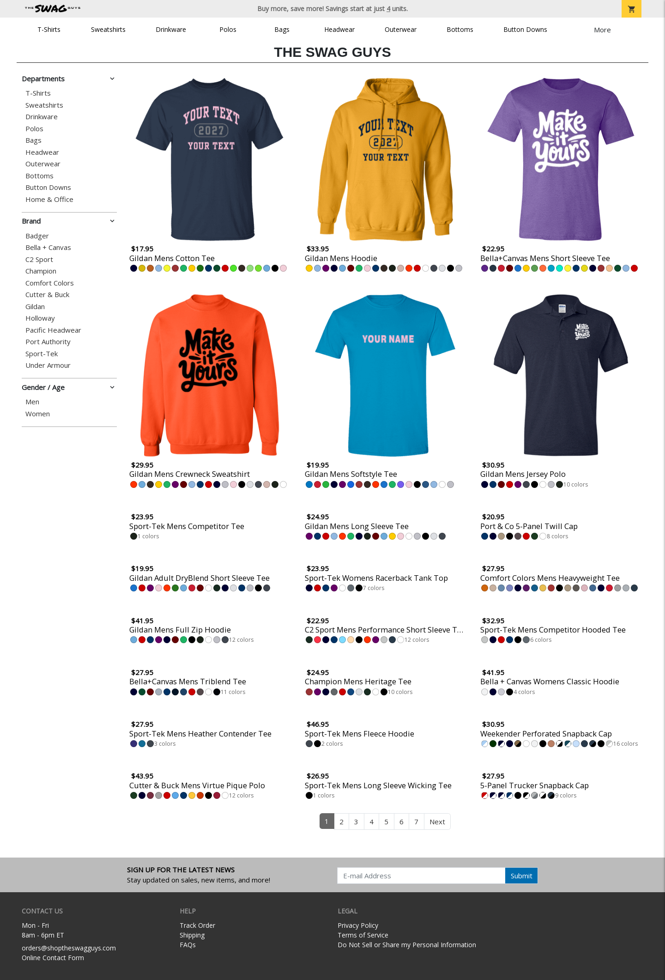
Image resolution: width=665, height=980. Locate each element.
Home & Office (49, 199)
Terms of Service (363, 935)
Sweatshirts (108, 29)
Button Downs (525, 29)
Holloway (40, 318)
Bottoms (460, 29)
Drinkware (171, 29)
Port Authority (48, 342)
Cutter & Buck (47, 294)
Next (437, 821)
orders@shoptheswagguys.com (69, 947)
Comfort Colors (49, 283)
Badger (37, 236)
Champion (40, 271)
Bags (282, 29)
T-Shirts (48, 29)
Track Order (197, 925)
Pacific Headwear (53, 330)
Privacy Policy (358, 925)
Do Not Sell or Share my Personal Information (407, 944)
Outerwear (401, 29)
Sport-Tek (41, 354)
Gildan (35, 306)
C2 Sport (39, 259)
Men (32, 402)
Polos (227, 29)
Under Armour (48, 365)
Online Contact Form (53, 957)
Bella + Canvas (48, 247)
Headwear (339, 29)
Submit (521, 875)
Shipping (192, 935)
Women (37, 414)
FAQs (188, 944)
